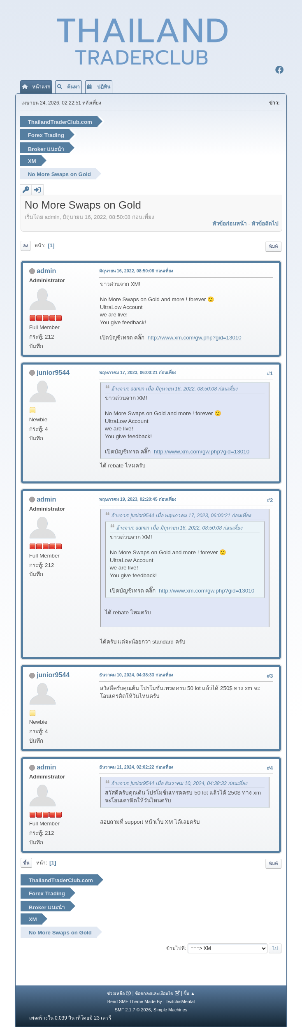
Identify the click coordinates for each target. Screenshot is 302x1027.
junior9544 (53, 372)
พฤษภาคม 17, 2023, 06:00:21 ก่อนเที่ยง (137, 372)
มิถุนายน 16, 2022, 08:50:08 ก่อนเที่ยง (136, 270)
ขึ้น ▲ (189, 993)
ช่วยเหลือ (116, 993)
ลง (25, 245)
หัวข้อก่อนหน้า (229, 224)
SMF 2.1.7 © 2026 (133, 1009)
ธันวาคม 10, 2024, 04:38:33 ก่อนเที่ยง (136, 674)
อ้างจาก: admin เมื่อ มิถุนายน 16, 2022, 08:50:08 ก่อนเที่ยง (174, 389)
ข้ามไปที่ (175, 948)
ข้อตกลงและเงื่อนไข (154, 993)
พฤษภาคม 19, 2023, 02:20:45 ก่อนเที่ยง (137, 499)
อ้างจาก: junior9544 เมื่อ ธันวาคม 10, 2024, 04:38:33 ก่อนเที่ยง (179, 783)
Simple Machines (170, 1009)
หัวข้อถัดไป (264, 224)
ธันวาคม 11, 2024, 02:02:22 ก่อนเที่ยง (136, 766)
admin (46, 270)
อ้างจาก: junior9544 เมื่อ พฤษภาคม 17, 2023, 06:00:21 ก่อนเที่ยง (181, 515)
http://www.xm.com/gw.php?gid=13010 (195, 338)
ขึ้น (26, 862)
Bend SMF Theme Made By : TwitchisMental (151, 1001)
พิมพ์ (273, 246)
